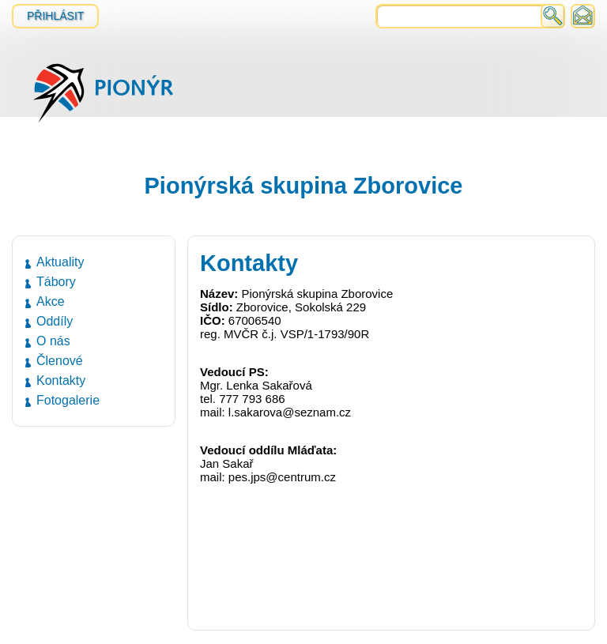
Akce (50, 301)
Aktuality (60, 262)
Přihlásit (55, 15)
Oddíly (54, 321)
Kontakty (60, 380)
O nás (53, 341)
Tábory (56, 281)
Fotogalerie (68, 400)
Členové (59, 360)
